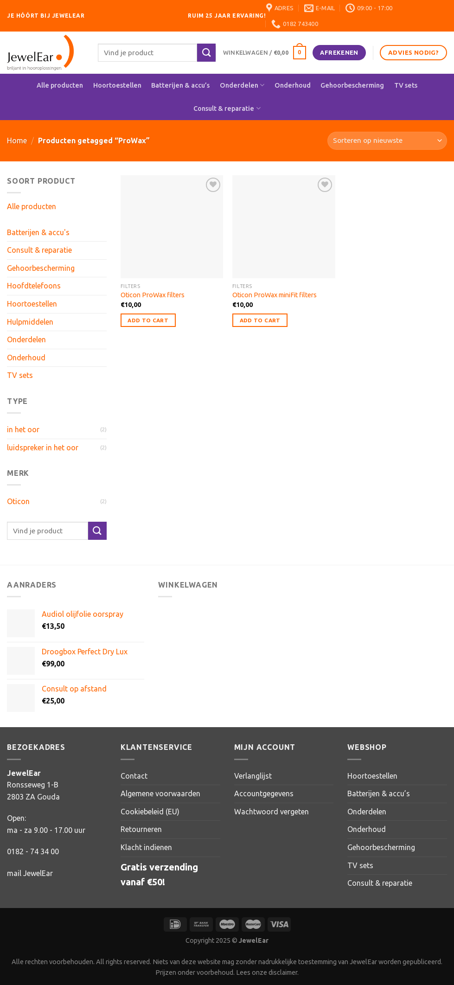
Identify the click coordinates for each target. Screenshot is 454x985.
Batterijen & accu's (38, 232)
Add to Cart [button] (148, 320)
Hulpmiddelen (30, 322)
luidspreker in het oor (42, 447)
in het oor (23, 429)
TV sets (405, 85)
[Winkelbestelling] (387, 141)
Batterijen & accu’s (180, 85)
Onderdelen (242, 85)
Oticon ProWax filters (153, 295)
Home (17, 140)
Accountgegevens (264, 793)
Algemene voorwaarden (160, 793)
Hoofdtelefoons (34, 285)
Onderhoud (293, 85)
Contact (134, 776)
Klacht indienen (146, 847)
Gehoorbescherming (352, 85)
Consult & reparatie (226, 108)
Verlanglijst (253, 776)
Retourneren (141, 829)
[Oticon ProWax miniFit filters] (283, 226)
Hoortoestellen (117, 85)
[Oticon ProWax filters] (172, 226)
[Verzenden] (206, 53)
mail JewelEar (30, 873)
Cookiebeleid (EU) (150, 811)
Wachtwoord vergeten (271, 811)
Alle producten (60, 85)
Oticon (18, 501)
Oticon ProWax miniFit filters (274, 295)
